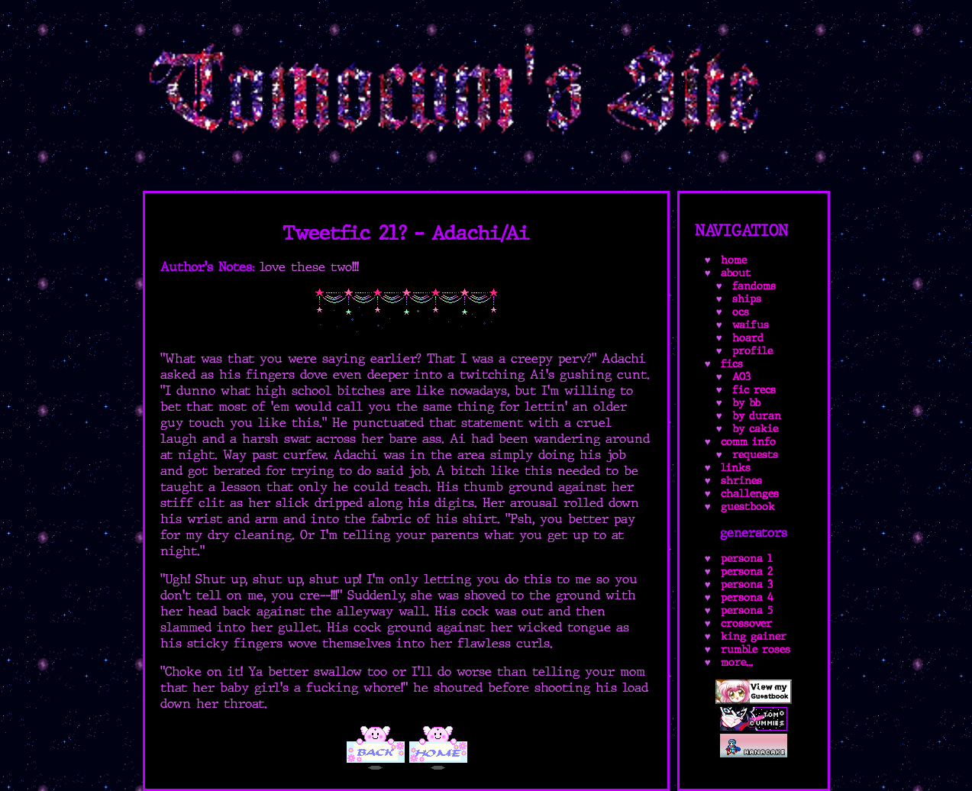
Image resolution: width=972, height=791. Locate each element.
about (736, 272)
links (736, 467)
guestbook (748, 506)
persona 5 (747, 610)
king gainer (753, 636)
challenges (750, 493)
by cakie (755, 428)
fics (732, 363)
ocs (740, 311)
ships (746, 298)
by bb (746, 402)
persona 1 (747, 558)
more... (737, 662)
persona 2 (747, 571)
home (734, 259)
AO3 (741, 376)
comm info (748, 441)
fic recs (754, 389)
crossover (746, 623)
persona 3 (747, 584)
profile (752, 350)
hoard (748, 337)
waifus (750, 324)
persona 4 (747, 597)
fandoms (754, 285)
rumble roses (755, 649)
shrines (741, 480)
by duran (756, 415)
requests (755, 454)
